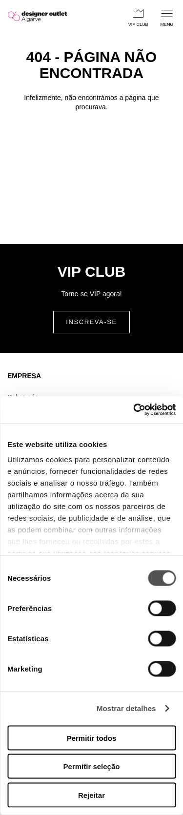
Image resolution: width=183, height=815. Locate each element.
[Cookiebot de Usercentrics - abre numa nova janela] (133, 410)
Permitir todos (92, 738)
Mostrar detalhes (126, 708)
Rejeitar (91, 795)
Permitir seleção (91, 766)
